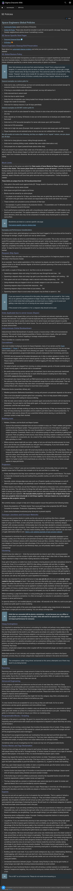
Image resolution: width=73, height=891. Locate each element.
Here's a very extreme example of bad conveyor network (43, 532)
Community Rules (10, 27)
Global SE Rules (9, 30)
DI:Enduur (7, 42)
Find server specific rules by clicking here (22, 225)
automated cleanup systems (22, 49)
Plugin (15, 348)
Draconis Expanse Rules (12, 39)
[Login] (70, 2)
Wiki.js (10, 889)
